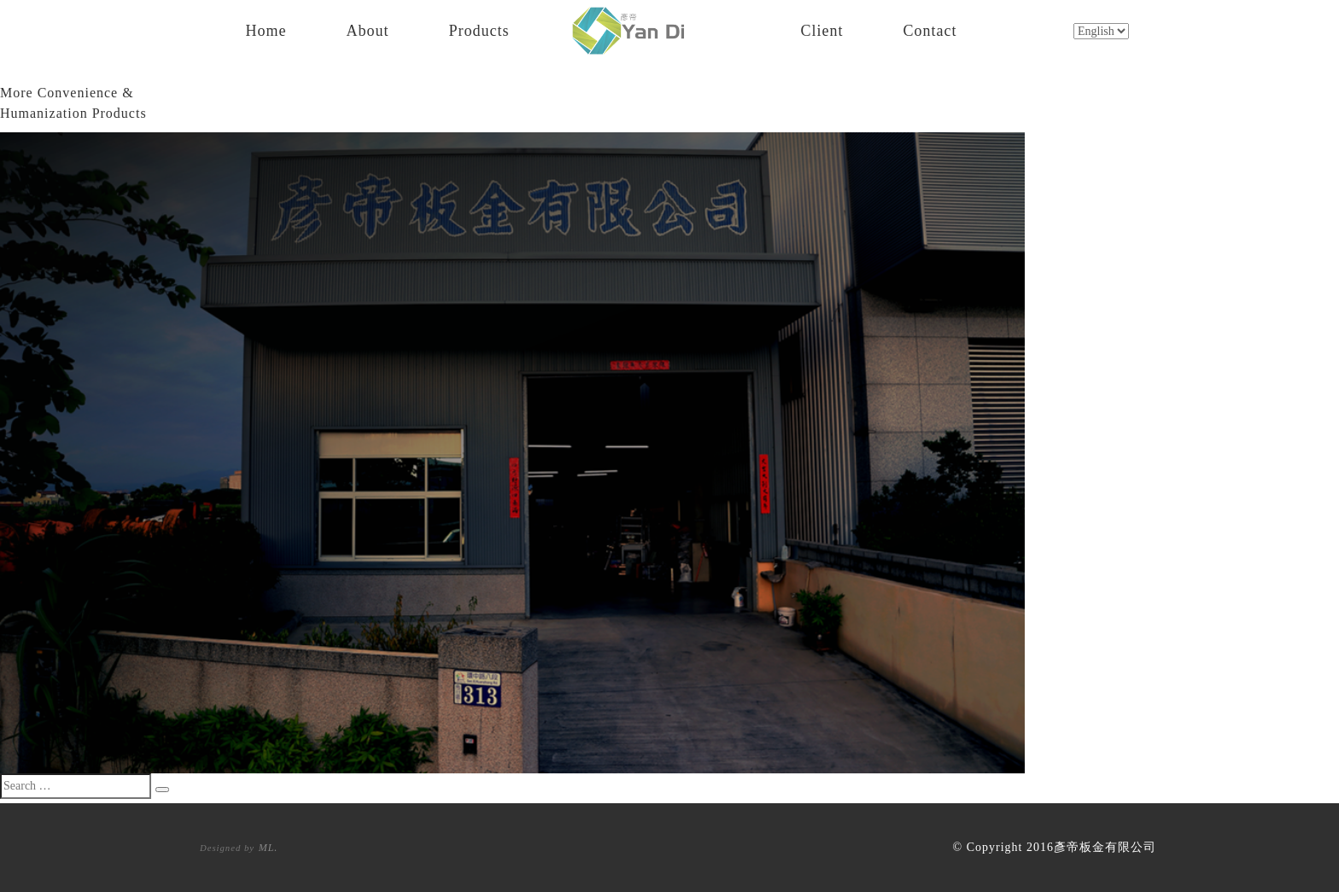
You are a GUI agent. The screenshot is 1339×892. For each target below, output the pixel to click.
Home (266, 28)
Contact (930, 28)
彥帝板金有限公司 (1105, 847)
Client (822, 28)
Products (479, 28)
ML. (268, 848)
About (368, 28)
